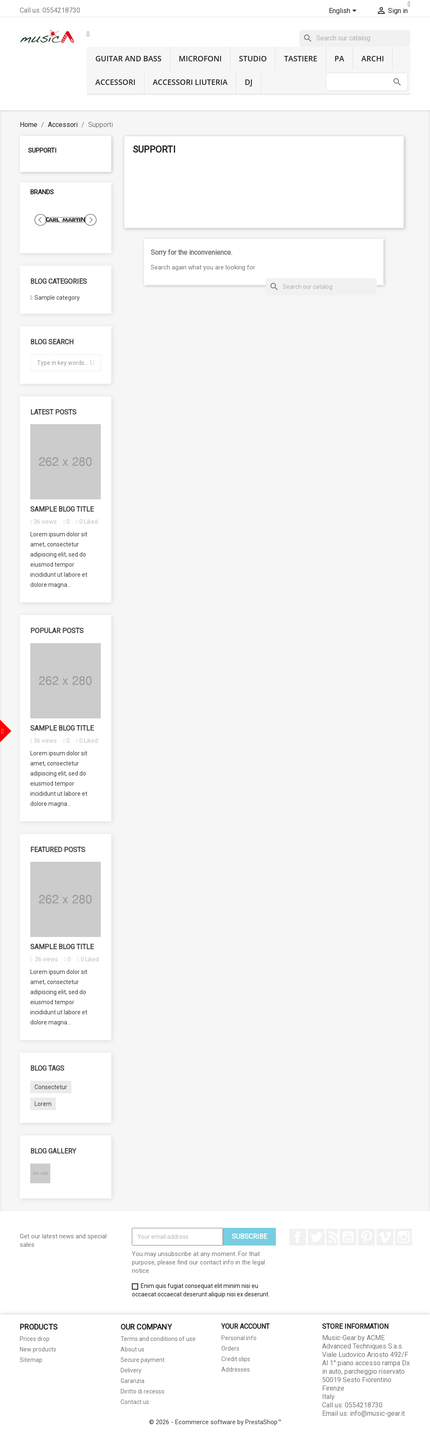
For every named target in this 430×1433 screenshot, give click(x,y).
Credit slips (235, 1359)
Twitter (316, 1237)
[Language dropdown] (344, 11)
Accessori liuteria (190, 82)
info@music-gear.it (377, 1413)
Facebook (297, 1237)
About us (132, 1349)
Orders (230, 1348)
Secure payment (143, 1359)
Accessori (115, 82)
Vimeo (385, 1237)
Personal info (239, 1338)
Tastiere (300, 58)
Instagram (403, 1237)
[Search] (354, 38)
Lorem (43, 1103)
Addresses (235, 1369)
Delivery (131, 1370)
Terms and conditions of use (158, 1338)
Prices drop (35, 1338)
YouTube (348, 1237)
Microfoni (200, 58)
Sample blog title (62, 509)
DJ (249, 82)
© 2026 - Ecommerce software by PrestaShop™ (215, 1422)
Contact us (135, 1402)
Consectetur (50, 1087)
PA (339, 58)
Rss (332, 1237)
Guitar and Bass (128, 58)
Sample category (57, 297)
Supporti (42, 150)
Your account (245, 1326)
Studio (253, 58)
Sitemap (31, 1359)
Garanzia (132, 1381)
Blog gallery (53, 1151)
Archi (373, 58)
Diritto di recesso (143, 1391)
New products (38, 1349)
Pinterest (366, 1237)
